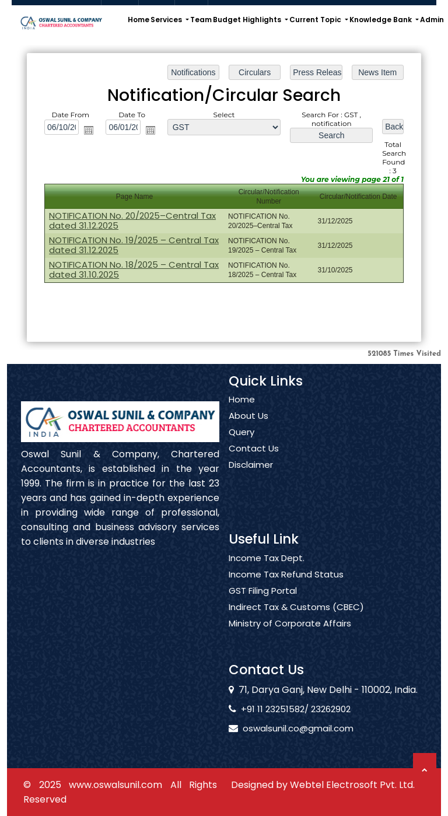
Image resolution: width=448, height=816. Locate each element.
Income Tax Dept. (266, 571)
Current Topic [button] (316, 19)
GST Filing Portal (263, 604)
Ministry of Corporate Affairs (290, 637)
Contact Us (254, 462)
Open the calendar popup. (90, 130)
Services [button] (167, 19)
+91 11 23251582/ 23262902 (282, 709)
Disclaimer (251, 479)
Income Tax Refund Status (286, 588)
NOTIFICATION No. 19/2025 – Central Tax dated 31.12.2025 (135, 244)
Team (201, 19)
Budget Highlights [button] (248, 19)
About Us (248, 430)
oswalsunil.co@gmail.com (284, 728)
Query (241, 446)
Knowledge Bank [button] (381, 19)
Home (138, 19)
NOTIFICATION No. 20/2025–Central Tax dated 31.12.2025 (133, 220)
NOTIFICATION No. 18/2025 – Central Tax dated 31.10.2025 (135, 269)
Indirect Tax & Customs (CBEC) (296, 620)
